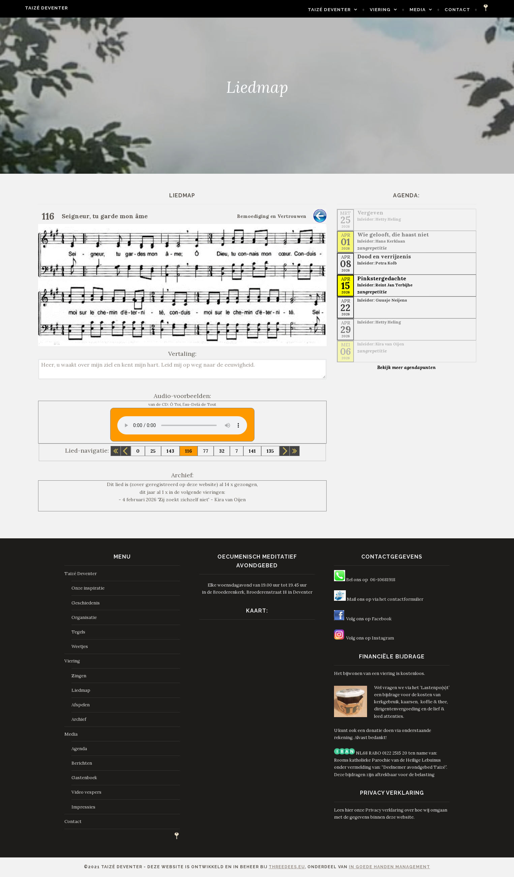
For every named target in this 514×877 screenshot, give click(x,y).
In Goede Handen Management (389, 867)
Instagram (383, 638)
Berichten (81, 763)
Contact (474, 9)
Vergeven (370, 212)
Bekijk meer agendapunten (406, 367)
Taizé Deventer (30, 7)
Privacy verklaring (384, 810)
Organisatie (84, 617)
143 (170, 451)
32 (221, 451)
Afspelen (80, 705)
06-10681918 (382, 580)
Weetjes (79, 646)
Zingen (78, 676)
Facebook (382, 619)
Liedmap (80, 690)
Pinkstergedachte (381, 278)
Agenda (79, 749)
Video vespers (86, 792)
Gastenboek (84, 778)
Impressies (83, 807)
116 (188, 451)
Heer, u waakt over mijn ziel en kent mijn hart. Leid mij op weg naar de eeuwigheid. (182, 369)
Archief (78, 719)
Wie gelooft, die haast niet (393, 234)
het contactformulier (401, 599)
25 (153, 451)
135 (270, 451)
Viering (396, 9)
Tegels (78, 632)
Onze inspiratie (87, 588)
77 (205, 451)
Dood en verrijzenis (384, 256)
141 (252, 451)
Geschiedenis (85, 603)
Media (434, 9)
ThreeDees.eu (287, 867)
